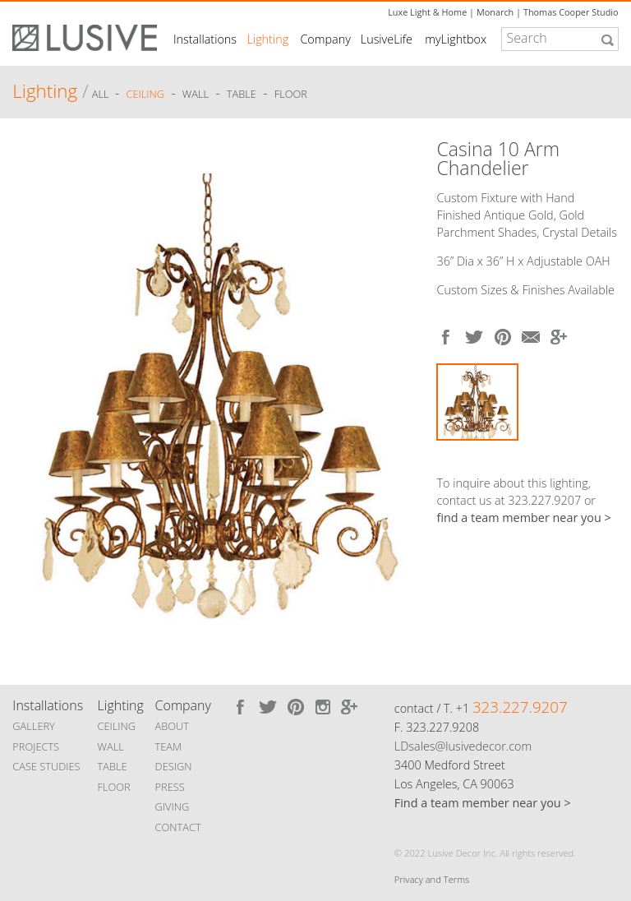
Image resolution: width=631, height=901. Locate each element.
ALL (102, 93)
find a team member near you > (523, 517)
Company (325, 39)
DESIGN (173, 766)
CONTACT (178, 827)
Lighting (268, 39)
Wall (195, 93)
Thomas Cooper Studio (571, 12)
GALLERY (33, 725)
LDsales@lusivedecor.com (463, 746)
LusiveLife (386, 39)
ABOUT (172, 725)
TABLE (112, 766)
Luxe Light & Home (427, 12)
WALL (111, 746)
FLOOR (114, 786)
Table (241, 93)
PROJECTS (35, 746)
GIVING (172, 806)
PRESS (170, 786)
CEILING (117, 725)
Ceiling (146, 93)
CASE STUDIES (46, 766)
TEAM (168, 746)
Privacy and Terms (431, 879)
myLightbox (455, 39)
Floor (290, 93)
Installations (205, 39)
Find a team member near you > (482, 803)
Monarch (495, 12)
